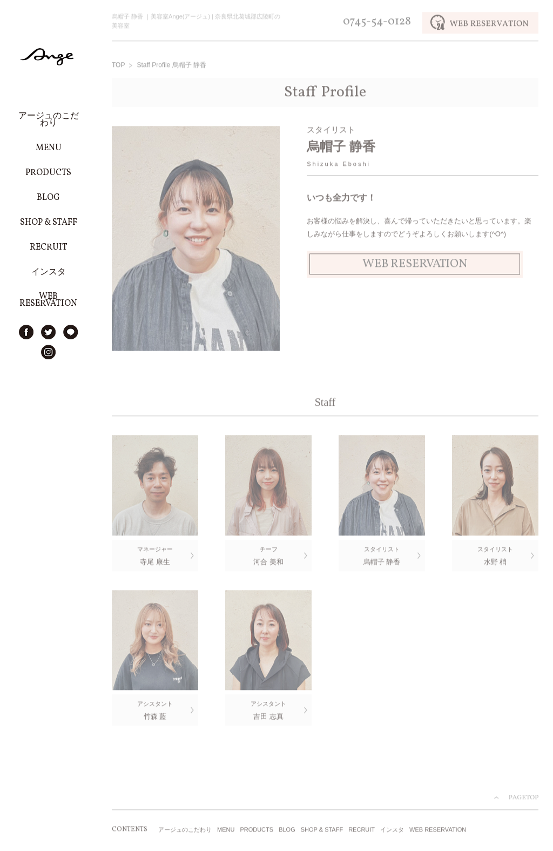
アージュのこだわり (185, 831)
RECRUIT (361, 831)
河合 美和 (268, 555)
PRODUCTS (256, 831)
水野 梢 (495, 555)
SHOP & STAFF (322, 831)
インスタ (392, 831)
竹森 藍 (155, 710)
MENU (225, 831)
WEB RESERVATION (437, 831)
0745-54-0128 (377, 22)
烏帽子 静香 (382, 555)
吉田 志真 (268, 710)
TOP (118, 66)
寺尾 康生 (155, 555)
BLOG (287, 831)
